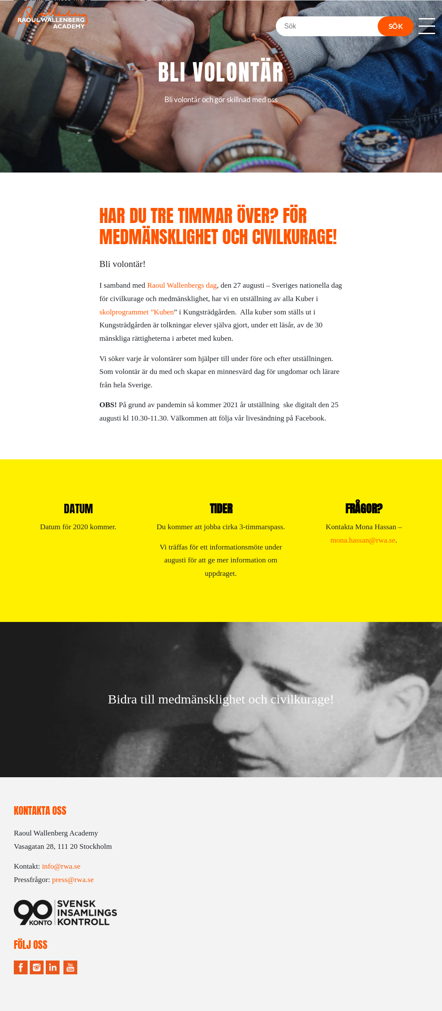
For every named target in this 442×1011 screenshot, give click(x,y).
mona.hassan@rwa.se (362, 540)
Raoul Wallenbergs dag (182, 285)
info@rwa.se (61, 866)
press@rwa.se (73, 879)
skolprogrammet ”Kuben (136, 312)
